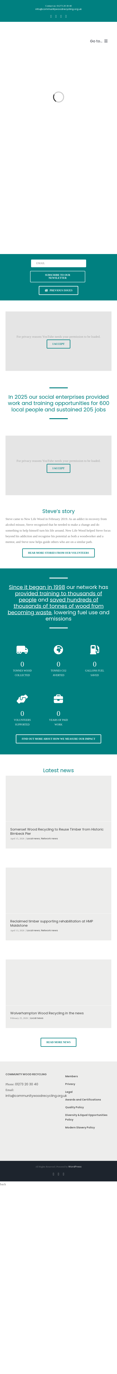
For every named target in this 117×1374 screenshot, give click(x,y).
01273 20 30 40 (26, 1084)
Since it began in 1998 (37, 587)
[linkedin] (66, 16)
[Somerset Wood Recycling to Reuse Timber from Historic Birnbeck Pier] (58, 799)
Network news (49, 838)
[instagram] (56, 16)
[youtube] (61, 16)
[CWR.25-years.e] (19, 29)
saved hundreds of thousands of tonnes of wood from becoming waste (56, 606)
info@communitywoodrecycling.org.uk (36, 1096)
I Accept (59, 344)
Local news (33, 838)
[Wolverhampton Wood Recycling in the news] (58, 982)
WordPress (75, 1166)
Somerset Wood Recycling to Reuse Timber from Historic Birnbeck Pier (57, 831)
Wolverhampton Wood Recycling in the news (47, 1013)
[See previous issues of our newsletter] (58, 290)
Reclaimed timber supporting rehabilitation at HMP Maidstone (51, 923)
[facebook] (51, 16)
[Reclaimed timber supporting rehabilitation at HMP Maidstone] (58, 890)
